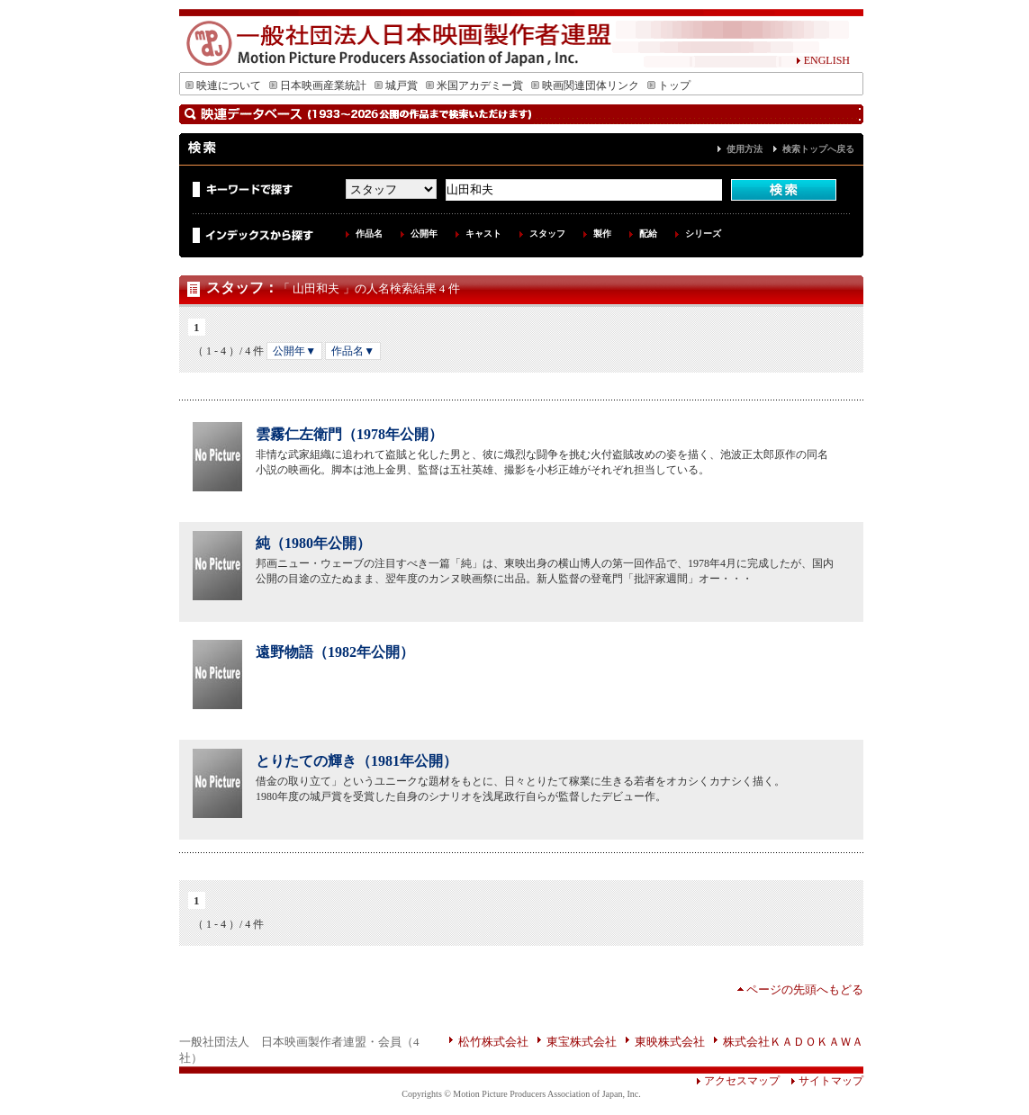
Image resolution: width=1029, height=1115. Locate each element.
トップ (669, 85)
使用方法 (745, 149)
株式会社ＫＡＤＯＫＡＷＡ (793, 1041)
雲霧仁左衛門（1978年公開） (349, 434)
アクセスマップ (738, 1081)
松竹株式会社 (493, 1041)
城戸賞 (396, 85)
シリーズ (703, 233)
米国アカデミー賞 (474, 85)
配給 (648, 233)
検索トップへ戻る (818, 149)
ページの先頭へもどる (804, 989)
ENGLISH (823, 60)
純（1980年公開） (313, 543)
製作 (602, 233)
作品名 (369, 233)
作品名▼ (353, 351)
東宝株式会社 (581, 1041)
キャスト (483, 233)
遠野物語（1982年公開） (335, 652)
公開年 (424, 233)
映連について (223, 85)
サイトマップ (821, 1081)
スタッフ (547, 233)
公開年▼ (294, 351)
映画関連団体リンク (585, 85)
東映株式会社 (670, 1041)
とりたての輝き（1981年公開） (356, 761)
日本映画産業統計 (317, 85)
